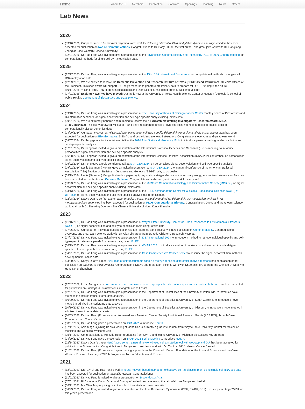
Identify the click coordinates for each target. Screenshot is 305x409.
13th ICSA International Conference (168, 74)
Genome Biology (203, 229)
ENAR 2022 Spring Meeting (143, 338)
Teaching (207, 4)
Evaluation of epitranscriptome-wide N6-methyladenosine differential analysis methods (159, 260)
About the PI (118, 4)
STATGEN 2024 (139, 163)
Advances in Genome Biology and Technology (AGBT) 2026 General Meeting (193, 54)
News (222, 4)
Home (65, 4)
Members (137, 4)
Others (236, 4)
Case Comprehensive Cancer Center (164, 253)
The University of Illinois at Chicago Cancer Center (172, 113)
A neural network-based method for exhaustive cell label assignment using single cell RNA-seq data (181, 369)
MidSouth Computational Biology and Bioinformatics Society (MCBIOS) (189, 183)
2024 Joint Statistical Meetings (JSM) (157, 140)
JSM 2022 (133, 323)
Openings (191, 4)
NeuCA (159, 323)
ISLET (134, 241)
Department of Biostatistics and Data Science (109, 97)
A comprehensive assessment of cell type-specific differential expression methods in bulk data (162, 284)
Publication (156, 4)
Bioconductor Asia (151, 377)
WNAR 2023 (149, 245)
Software (173, 4)
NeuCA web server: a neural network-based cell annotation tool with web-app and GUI (159, 342)
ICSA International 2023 (156, 237)
